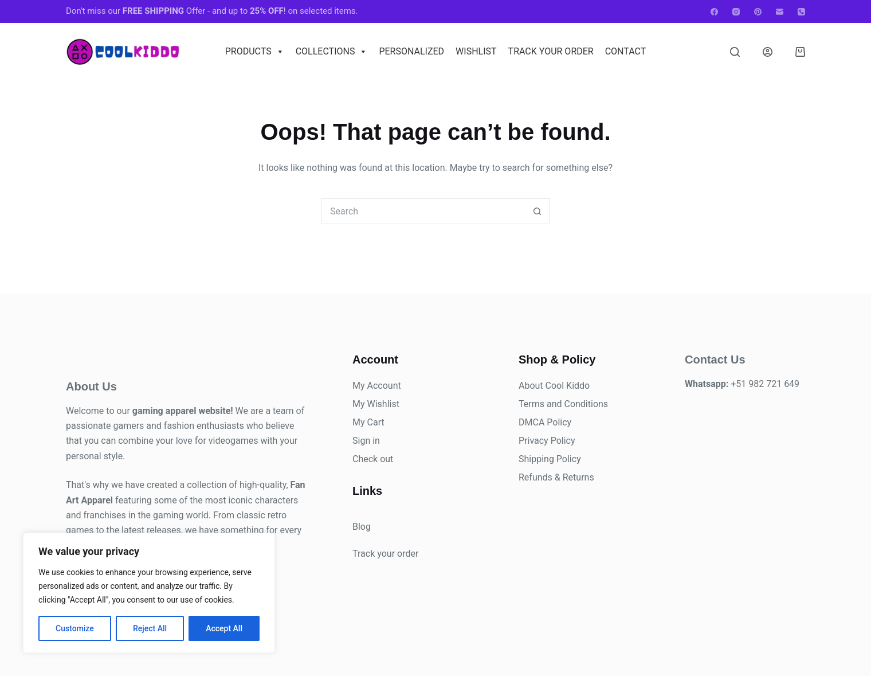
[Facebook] (714, 11)
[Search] (735, 52)
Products (254, 51)
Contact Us (715, 359)
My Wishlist (375, 403)
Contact (625, 51)
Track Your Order (551, 51)
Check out (372, 459)
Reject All (150, 628)
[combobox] (423, 211)
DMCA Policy (545, 422)
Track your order (385, 553)
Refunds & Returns (556, 477)
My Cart (368, 422)
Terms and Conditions (563, 403)
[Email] (779, 11)
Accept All (224, 628)
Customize (75, 628)
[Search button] (537, 211)
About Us (91, 386)
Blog (361, 526)
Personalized (411, 51)
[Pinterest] (758, 11)
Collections (332, 51)
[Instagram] (736, 11)
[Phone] (801, 11)
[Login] (767, 52)
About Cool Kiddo (554, 385)
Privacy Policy (547, 440)
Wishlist (476, 51)
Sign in (366, 440)
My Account (376, 385)
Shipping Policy (550, 459)
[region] (149, 593)
